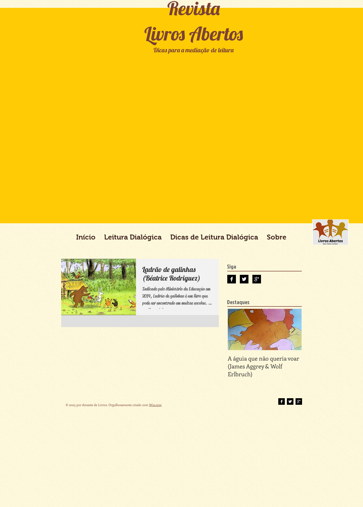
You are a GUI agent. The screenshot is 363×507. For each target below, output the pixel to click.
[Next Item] (293, 330)
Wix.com (155, 405)
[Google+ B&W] (256, 279)
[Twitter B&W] (244, 279)
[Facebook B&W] (231, 279)
